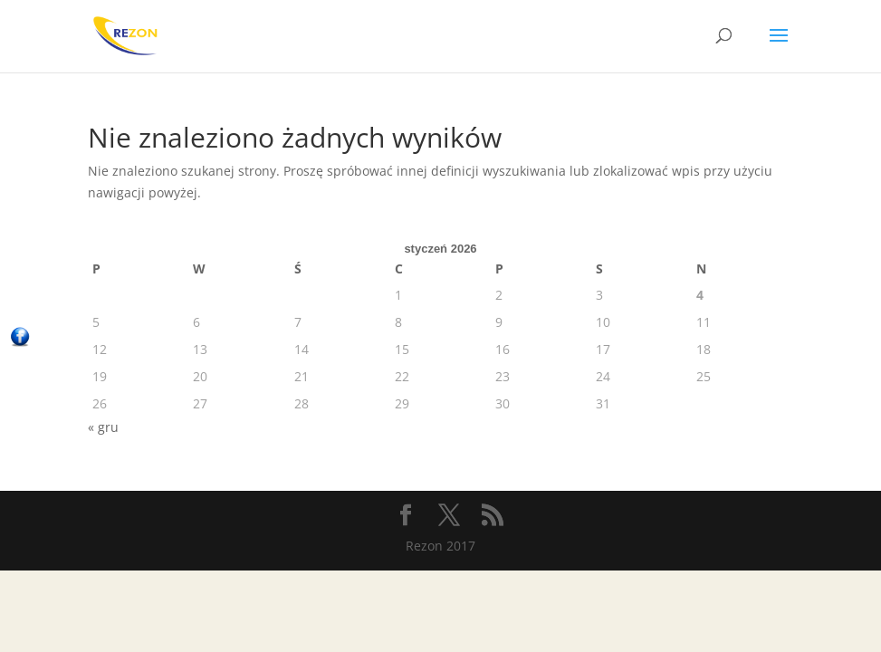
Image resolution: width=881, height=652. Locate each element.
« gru (103, 427)
